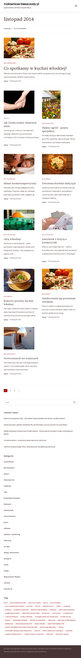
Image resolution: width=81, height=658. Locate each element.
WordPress (42, 651)
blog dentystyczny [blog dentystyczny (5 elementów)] (18, 603)
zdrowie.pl (8, 589)
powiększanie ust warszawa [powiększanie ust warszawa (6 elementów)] (46, 617)
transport (7, 558)
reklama (7, 528)
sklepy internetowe (11, 552)
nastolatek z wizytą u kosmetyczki (54, 240)
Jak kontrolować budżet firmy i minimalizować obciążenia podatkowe (29, 447)
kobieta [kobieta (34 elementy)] (8, 610)
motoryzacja (8, 510)
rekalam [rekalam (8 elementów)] (51, 620)
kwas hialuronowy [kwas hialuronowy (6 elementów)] (67, 610)
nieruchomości (10, 516)
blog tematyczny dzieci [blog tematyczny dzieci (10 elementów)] (14, 606)
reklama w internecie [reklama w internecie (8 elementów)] (66, 620)
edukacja (7, 486)
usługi (6, 571)
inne (5, 492)
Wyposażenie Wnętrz (12, 577)
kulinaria (46, 179)
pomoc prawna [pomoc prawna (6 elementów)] (26, 617)
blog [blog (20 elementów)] (6, 603)
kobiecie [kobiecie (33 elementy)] (67, 606)
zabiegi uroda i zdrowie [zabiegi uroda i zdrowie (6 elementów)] (34, 634)
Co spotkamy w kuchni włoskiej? (35, 68)
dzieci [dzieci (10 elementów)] (58, 606)
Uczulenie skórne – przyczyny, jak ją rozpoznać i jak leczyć (25, 440)
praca (6, 118)
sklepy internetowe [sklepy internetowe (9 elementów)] (56, 624)
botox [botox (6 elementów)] (37, 606)
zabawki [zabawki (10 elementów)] (69, 631)
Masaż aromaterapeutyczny (20, 183)
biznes (6, 474)
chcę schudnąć (12, 239)
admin (6, 81)
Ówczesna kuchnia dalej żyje (59, 183)
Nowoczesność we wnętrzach (21, 358)
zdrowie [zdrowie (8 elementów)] (49, 634)
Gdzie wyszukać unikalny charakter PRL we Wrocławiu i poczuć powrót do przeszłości (35, 425)
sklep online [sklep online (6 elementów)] (40, 624)
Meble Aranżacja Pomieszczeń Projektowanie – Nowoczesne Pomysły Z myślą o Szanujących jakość (38, 432)
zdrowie (7, 583)
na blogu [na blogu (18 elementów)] (46, 613)
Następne (19, 390)
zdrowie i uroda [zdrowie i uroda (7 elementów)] (62, 634)
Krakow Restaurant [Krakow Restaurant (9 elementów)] (39, 610)
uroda (6, 564)
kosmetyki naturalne (12, 498)
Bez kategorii (10, 63)
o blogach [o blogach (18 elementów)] (56, 613)
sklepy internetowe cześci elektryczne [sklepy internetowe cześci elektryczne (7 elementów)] (21, 627)
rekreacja (7, 540)
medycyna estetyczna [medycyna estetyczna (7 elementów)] (31, 613)
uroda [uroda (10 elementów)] (61, 627)
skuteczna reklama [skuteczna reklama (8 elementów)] (48, 627)
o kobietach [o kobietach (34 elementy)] (68, 613)
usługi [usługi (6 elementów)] (37, 631)
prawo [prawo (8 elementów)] (7, 620)
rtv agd (6, 546)
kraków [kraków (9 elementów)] (53, 610)
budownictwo (9, 480)
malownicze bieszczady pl (21, 4)
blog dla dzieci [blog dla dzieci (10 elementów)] (34, 603)
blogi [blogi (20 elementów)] (45, 603)
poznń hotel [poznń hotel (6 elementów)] (65, 617)
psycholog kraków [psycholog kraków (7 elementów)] (37, 620)
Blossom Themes (21, 651)
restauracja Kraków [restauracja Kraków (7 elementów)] (24, 624)
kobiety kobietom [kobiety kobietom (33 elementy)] (21, 610)
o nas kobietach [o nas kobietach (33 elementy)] (11, 617)
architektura (9, 462)
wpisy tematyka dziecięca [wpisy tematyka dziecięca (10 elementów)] (52, 631)
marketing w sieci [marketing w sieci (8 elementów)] (12, 613)
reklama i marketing (12, 534)
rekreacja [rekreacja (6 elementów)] (9, 624)
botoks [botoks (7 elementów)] (30, 606)
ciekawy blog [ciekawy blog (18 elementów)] (48, 606)
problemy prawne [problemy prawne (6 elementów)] (20, 620)
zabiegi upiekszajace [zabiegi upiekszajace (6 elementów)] (13, 634)
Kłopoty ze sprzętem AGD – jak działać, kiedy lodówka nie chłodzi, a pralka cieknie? (34, 418)
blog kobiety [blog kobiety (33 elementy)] (55, 603)
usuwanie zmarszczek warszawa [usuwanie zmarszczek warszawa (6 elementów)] (18, 631)
